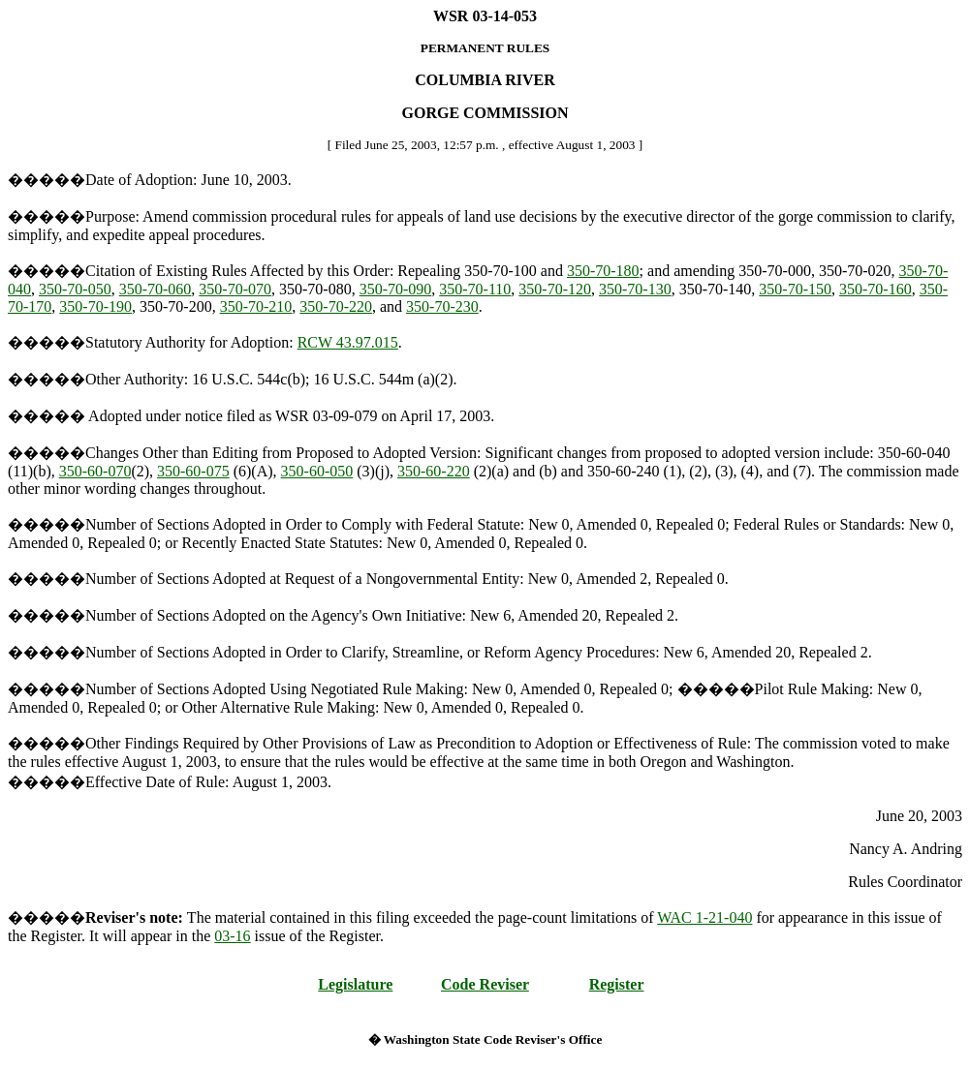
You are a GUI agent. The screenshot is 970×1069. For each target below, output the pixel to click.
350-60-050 (317, 471)
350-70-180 (603, 270)
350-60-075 (193, 471)
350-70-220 (335, 306)
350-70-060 (155, 289)
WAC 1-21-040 (704, 917)
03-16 (232, 936)
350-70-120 (554, 289)
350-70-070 (235, 289)
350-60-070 (95, 471)
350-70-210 (256, 306)
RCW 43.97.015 (347, 342)
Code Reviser (485, 984)
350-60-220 (433, 471)
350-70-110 (475, 289)
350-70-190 (95, 306)
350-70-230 (442, 306)
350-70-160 (875, 289)
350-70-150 (795, 289)
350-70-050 (75, 289)
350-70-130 (635, 289)
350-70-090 (396, 289)
